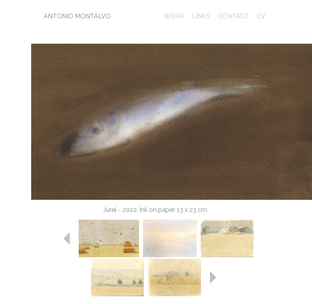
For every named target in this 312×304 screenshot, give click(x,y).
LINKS (201, 16)
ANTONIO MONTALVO (77, 16)
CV (261, 16)
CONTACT (233, 16)
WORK (174, 16)
